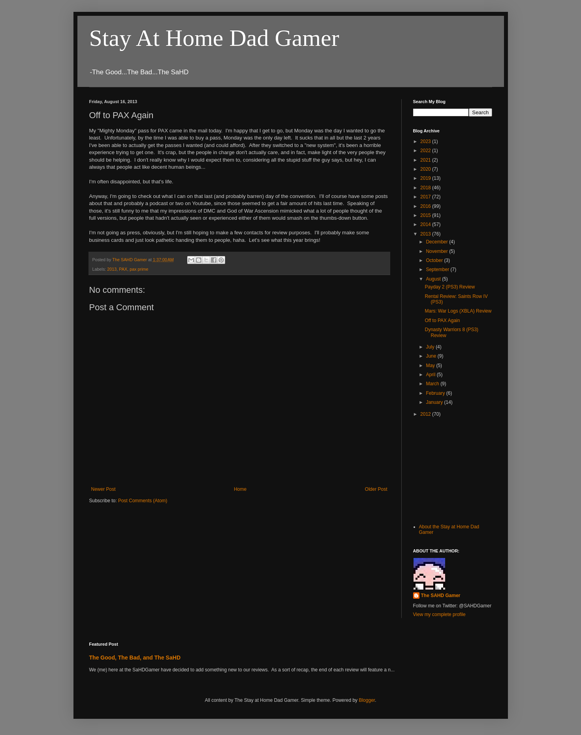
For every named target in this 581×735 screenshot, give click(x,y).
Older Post (376, 489)
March (433, 383)
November (437, 251)
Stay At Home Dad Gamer (214, 38)
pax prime (139, 269)
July (431, 347)
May (431, 365)
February (436, 393)
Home (240, 489)
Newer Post (103, 489)
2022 (426, 150)
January (435, 402)
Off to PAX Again (442, 320)
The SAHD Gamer (441, 595)
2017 (426, 197)
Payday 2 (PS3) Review (450, 287)
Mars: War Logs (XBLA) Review (458, 311)
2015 (426, 215)
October (435, 260)
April (431, 374)
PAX (123, 269)
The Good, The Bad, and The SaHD (135, 657)
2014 (426, 224)
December (437, 242)
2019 (426, 178)
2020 (426, 169)
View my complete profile (439, 614)
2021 (426, 160)
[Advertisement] (452, 469)
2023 (426, 141)
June (431, 356)
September (438, 269)
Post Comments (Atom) (142, 500)
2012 (426, 414)
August (434, 279)
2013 (112, 269)
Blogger (367, 700)
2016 (426, 206)
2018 (426, 187)
